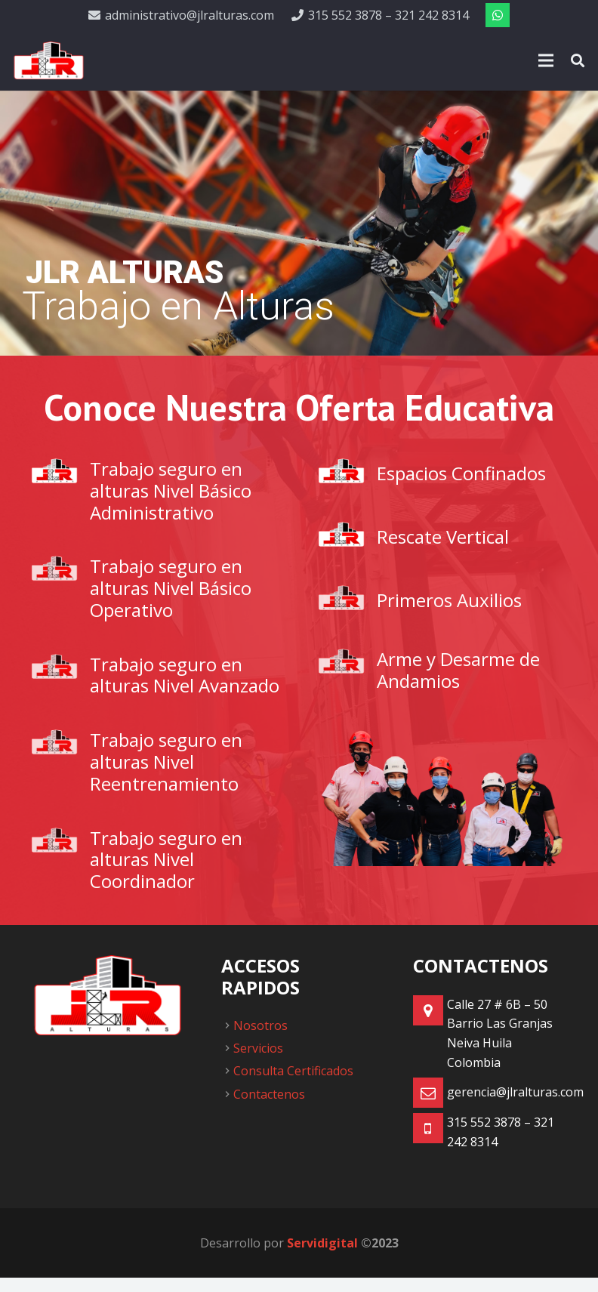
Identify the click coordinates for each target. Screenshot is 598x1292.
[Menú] (546, 60)
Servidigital (322, 1243)
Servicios (258, 1048)
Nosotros (260, 1025)
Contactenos (269, 1094)
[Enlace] (48, 60)
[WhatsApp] (497, 15)
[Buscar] (578, 61)
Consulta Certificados (293, 1070)
